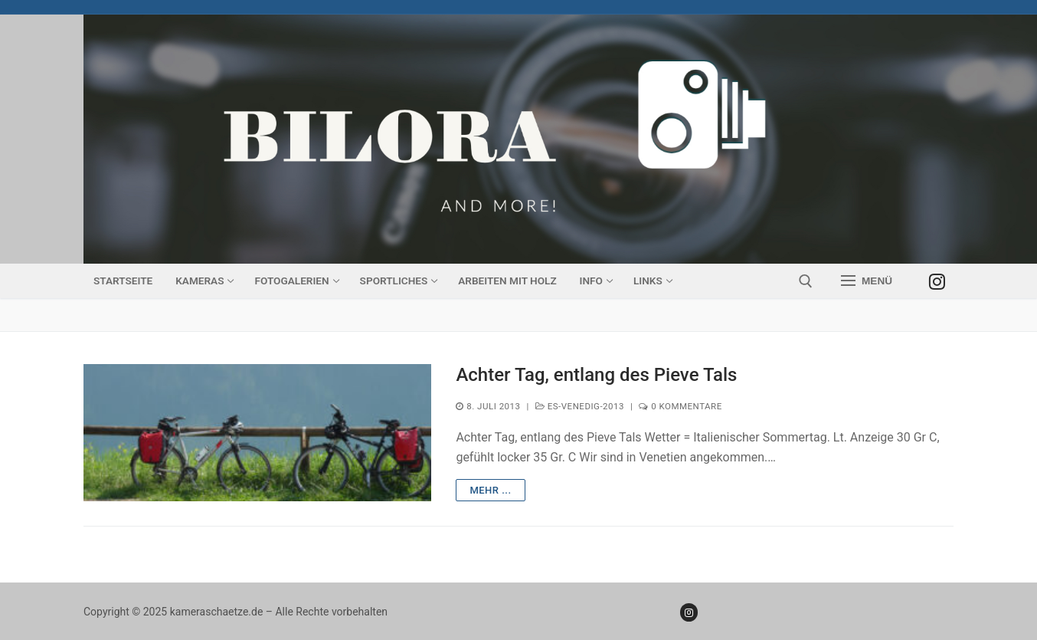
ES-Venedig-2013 (579, 406)
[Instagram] (937, 280)
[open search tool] (806, 281)
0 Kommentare (680, 406)
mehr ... (490, 490)
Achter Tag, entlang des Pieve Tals (596, 375)
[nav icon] (866, 281)
